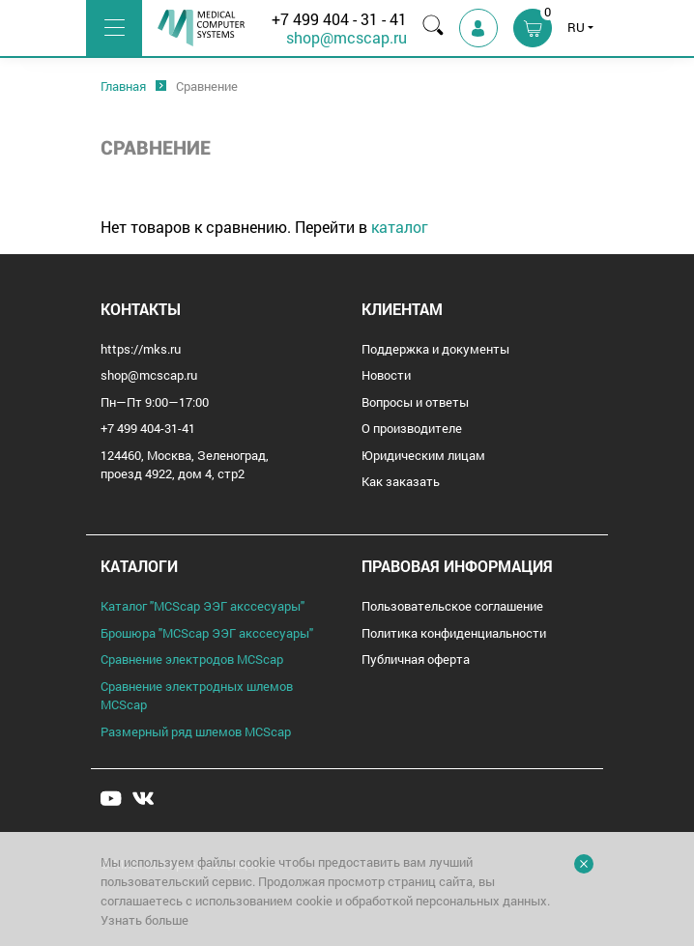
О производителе (411, 428)
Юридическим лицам (423, 455)
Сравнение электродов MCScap (192, 659)
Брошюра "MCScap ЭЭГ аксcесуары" (207, 633)
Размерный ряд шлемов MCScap (196, 731)
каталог (399, 226)
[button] (532, 28)
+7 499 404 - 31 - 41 (339, 19)
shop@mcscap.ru (346, 37)
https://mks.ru (141, 349)
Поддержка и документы (435, 349)
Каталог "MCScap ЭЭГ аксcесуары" (202, 606)
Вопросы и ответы (415, 402)
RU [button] (576, 27)
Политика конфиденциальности (453, 633)
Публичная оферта (415, 659)
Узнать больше (144, 920)
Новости (386, 375)
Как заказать (400, 481)
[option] (123, 87)
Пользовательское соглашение (452, 606)
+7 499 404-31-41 (148, 428)
